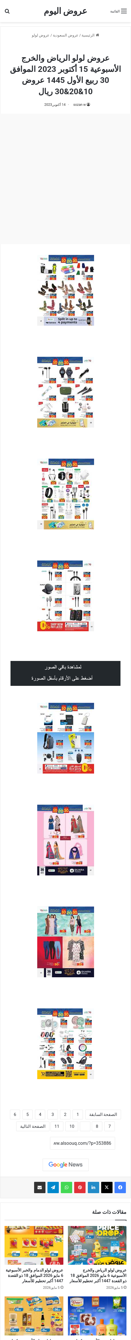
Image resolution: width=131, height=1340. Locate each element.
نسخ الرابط (32, 1143)
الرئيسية (90, 35)
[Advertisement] (65, 179)
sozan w (79, 105)
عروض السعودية (65, 35)
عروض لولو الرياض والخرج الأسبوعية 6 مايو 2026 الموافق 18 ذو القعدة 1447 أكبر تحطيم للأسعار (98, 1275)
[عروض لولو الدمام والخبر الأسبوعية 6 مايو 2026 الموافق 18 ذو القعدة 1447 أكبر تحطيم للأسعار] (34, 1245)
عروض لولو (40, 35)
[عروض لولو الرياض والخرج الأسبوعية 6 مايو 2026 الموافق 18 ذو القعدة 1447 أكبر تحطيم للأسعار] (97, 1245)
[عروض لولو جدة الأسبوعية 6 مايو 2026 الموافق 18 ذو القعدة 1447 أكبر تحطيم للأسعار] (97, 1315)
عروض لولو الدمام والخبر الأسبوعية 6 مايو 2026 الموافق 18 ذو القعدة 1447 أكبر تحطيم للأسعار (34, 1275)
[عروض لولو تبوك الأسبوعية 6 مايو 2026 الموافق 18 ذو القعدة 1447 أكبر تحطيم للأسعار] (34, 1315)
